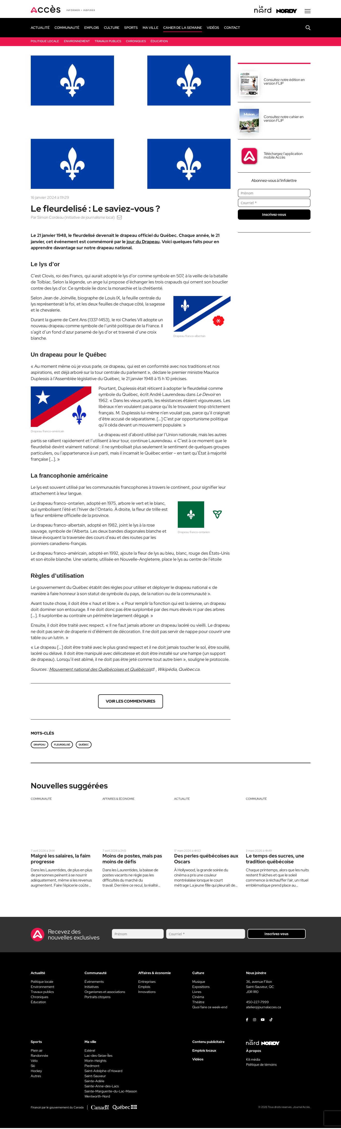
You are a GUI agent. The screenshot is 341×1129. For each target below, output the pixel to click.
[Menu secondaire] (307, 12)
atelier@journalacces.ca (263, 1008)
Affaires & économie (118, 799)
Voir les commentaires (130, 702)
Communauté (41, 799)
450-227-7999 (257, 1003)
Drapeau (39, 745)
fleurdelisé (62, 745)
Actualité (182, 799)
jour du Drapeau (143, 242)
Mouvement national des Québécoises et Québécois (100, 670)
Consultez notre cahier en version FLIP (283, 119)
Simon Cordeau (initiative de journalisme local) (76, 218)
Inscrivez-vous (274, 215)
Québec (84, 745)
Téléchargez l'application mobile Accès (283, 156)
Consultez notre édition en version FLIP (284, 82)
